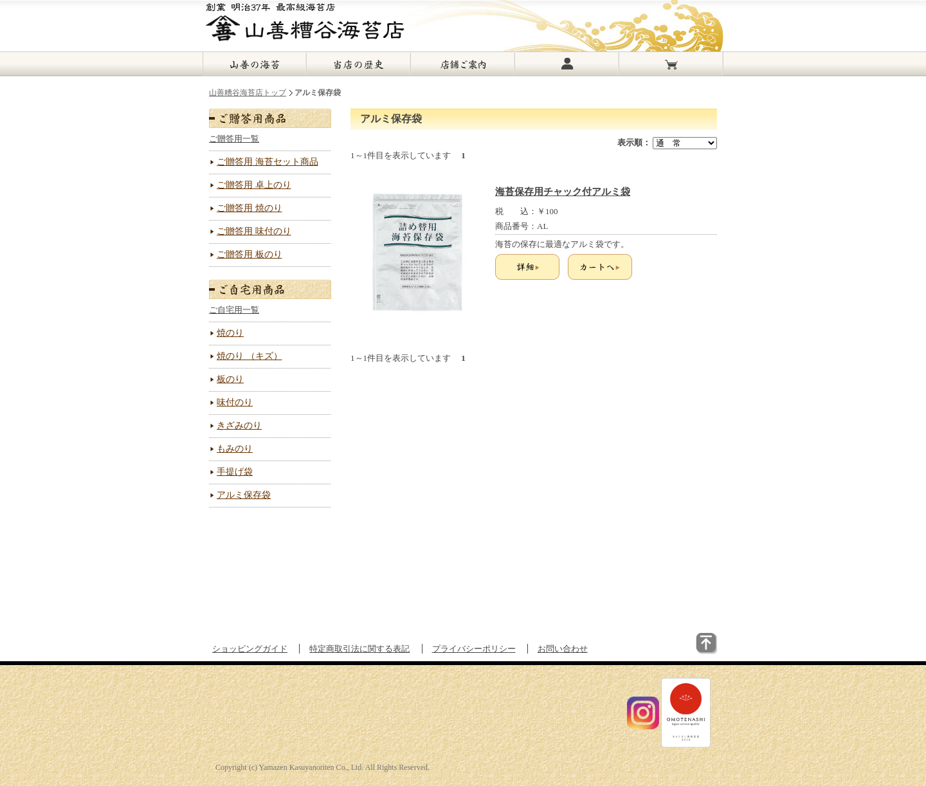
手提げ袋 (235, 472)
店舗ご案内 (463, 64)
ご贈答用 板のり (249, 254)
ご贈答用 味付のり (254, 231)
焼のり (230, 333)
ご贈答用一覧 (234, 138)
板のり (230, 379)
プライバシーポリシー (474, 648)
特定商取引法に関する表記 (359, 648)
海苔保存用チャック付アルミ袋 (562, 192)
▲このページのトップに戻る (677, 652)
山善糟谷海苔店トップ (247, 92)
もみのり (235, 448)
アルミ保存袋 (244, 495)
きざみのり (239, 425)
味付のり (235, 402)
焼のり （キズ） (249, 356)
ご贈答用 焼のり (249, 208)
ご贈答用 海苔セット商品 (267, 162)
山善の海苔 (255, 64)
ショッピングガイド (249, 648)
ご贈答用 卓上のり (254, 185)
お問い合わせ (563, 648)
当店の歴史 (359, 64)
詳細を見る (527, 267)
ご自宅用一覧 (234, 310)
